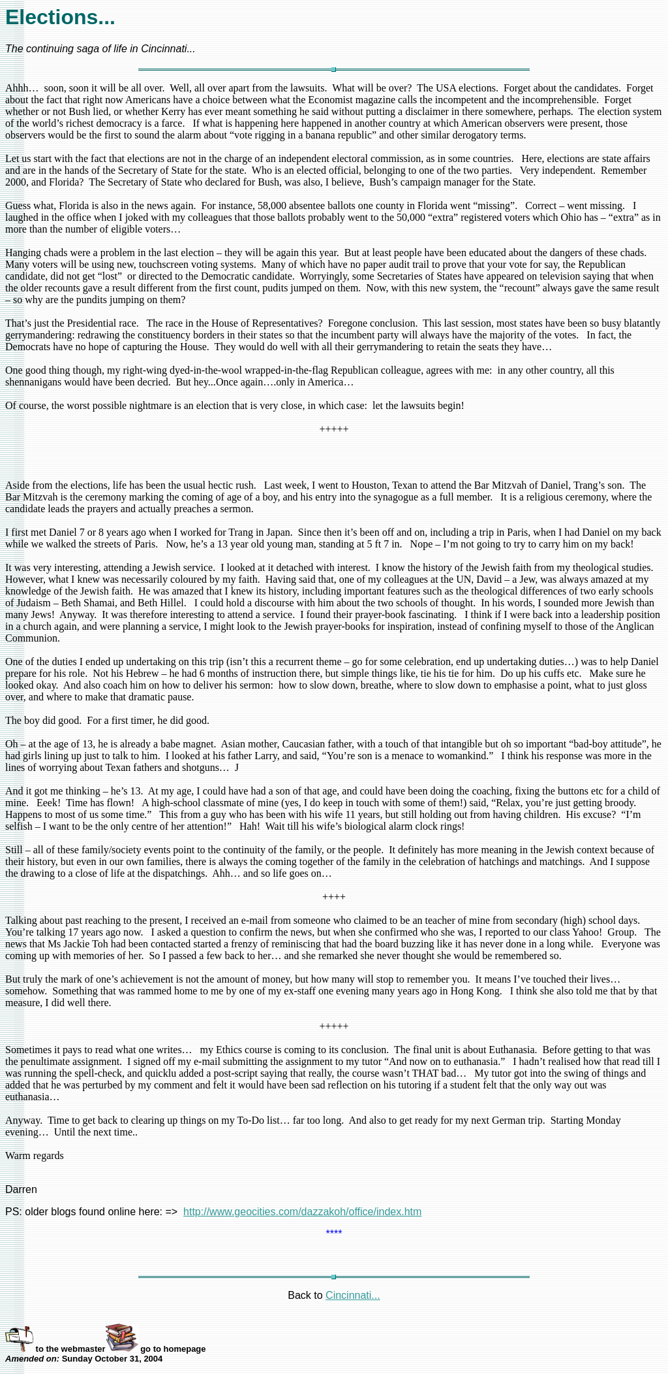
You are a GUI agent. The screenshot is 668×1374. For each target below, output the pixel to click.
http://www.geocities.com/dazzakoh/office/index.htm (302, 1211)
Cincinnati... (353, 1295)
